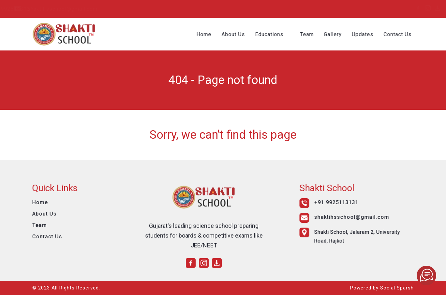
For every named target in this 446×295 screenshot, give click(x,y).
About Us (238, 34)
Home (208, 34)
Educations (274, 34)
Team (312, 34)
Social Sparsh (397, 288)
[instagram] (400, 8)
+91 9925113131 (68, 9)
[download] (409, 8)
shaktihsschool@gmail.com (144, 9)
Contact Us (402, 34)
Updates (367, 34)
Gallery (338, 34)
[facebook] (390, 8)
